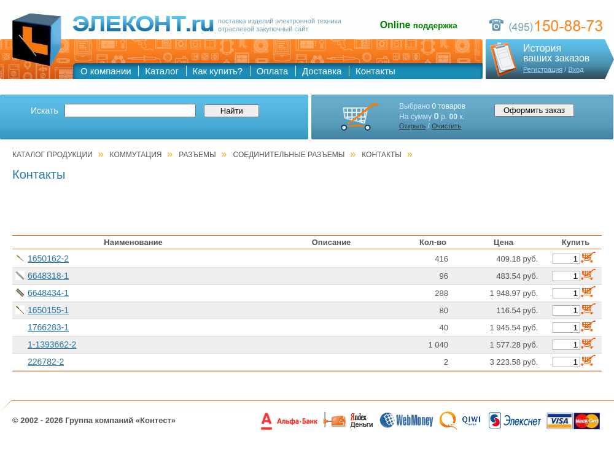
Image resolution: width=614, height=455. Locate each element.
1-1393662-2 (52, 344)
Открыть (412, 126)
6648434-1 (48, 293)
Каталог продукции (52, 154)
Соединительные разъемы (289, 154)
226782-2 (46, 362)
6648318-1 (48, 276)
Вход (575, 69)
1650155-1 (48, 310)
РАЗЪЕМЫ (197, 154)
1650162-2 (48, 258)
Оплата (273, 71)
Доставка (321, 71)
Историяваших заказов (556, 53)
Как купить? (218, 71)
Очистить (446, 126)
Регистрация (542, 69)
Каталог (162, 71)
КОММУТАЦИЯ (136, 154)
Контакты (375, 71)
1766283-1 (48, 327)
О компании (105, 71)
